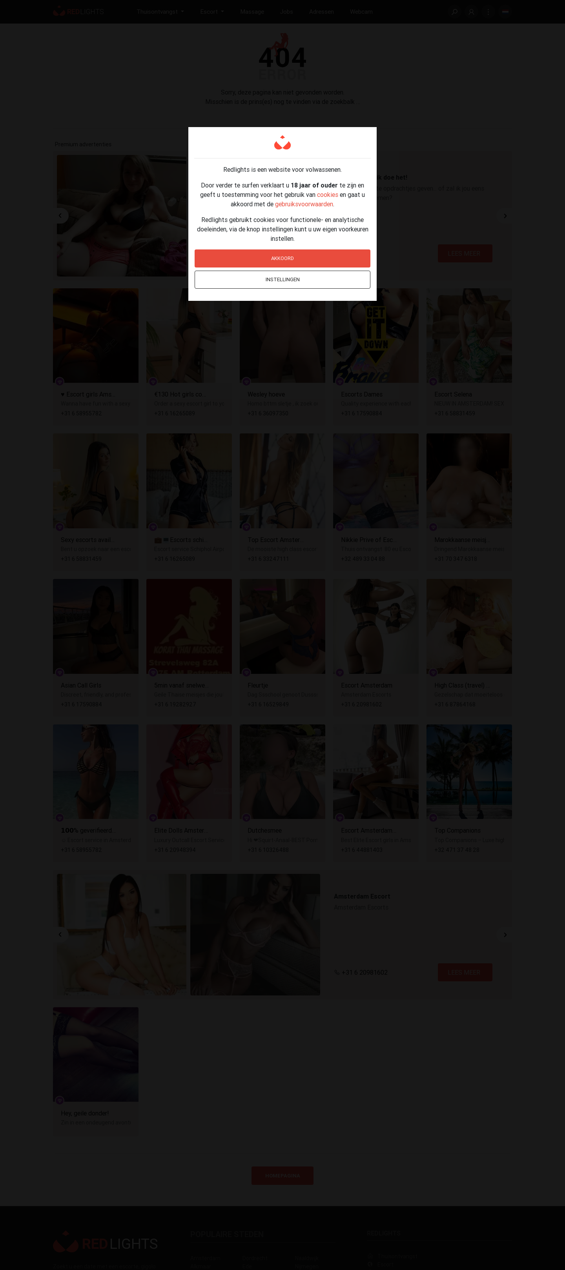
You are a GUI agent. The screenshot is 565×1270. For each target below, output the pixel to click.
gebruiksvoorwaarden (304, 204)
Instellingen (283, 279)
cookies (327, 194)
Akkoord (282, 258)
